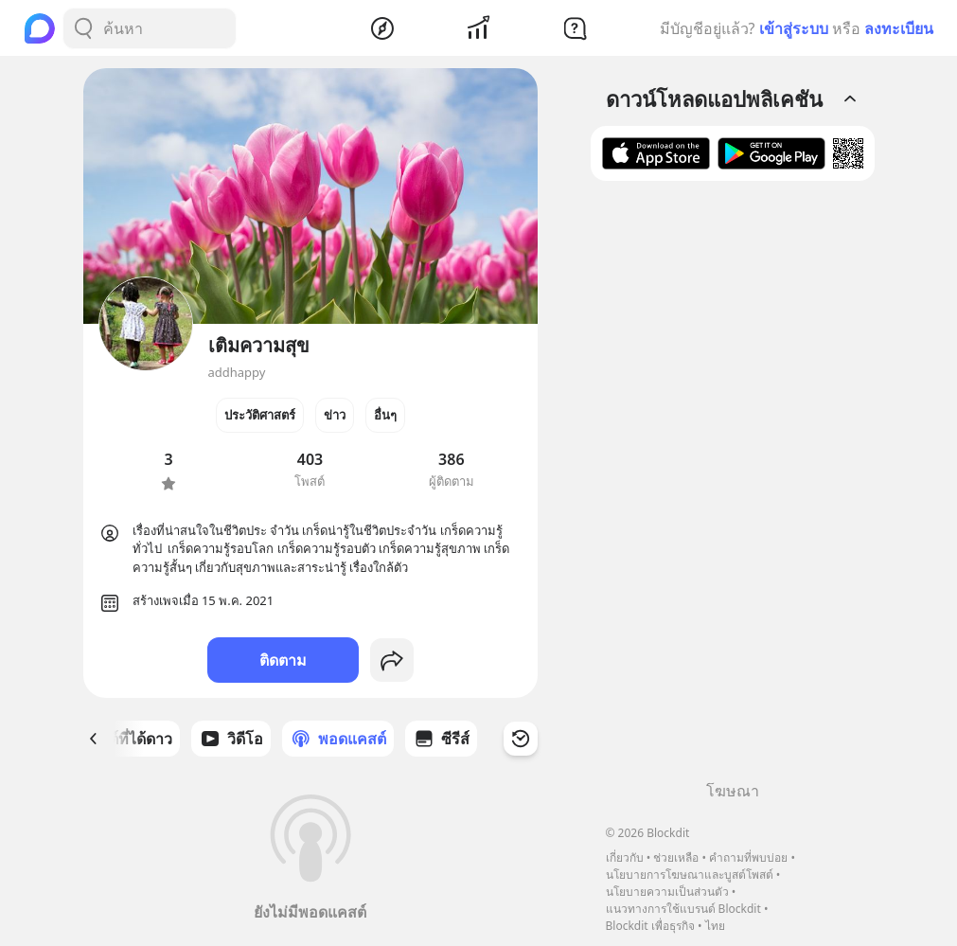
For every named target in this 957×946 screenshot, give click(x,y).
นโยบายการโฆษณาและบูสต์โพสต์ (689, 874)
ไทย (715, 926)
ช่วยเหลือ (676, 857)
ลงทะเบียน (898, 28)
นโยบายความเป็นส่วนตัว (667, 892)
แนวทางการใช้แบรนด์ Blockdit (683, 909)
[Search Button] (83, 28)
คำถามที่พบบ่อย (748, 857)
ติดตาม (283, 660)
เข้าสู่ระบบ (793, 28)
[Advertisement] (733, 488)
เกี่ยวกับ (625, 857)
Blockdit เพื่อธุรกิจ (650, 926)
